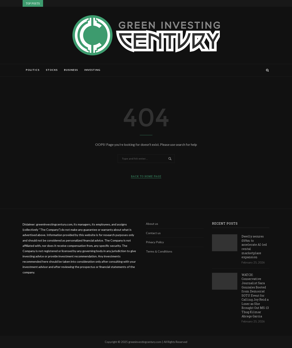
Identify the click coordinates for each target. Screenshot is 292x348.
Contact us (153, 233)
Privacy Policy (155, 242)
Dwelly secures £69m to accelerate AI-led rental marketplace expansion (254, 246)
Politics (32, 69)
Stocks (52, 69)
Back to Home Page (146, 176)
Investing (92, 69)
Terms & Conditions (159, 251)
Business (71, 69)
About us (152, 223)
